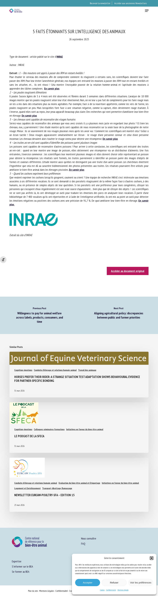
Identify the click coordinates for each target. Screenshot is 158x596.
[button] (151, 558)
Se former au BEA (20, 571)
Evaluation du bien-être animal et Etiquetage (79, 483)
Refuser (114, 582)
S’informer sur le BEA (22, 566)
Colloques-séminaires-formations (49, 429)
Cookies (102, 590)
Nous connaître (88, 538)
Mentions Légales (46, 590)
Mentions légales (123, 590)
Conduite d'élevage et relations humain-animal (55, 370)
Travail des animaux (87, 370)
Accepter (87, 582)
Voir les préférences (140, 582)
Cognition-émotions (23, 370)
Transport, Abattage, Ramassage (57, 488)
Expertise (16, 561)
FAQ (83, 543)
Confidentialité (111, 590)
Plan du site (33, 590)
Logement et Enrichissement (27, 488)
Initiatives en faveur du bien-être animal (84, 429)
